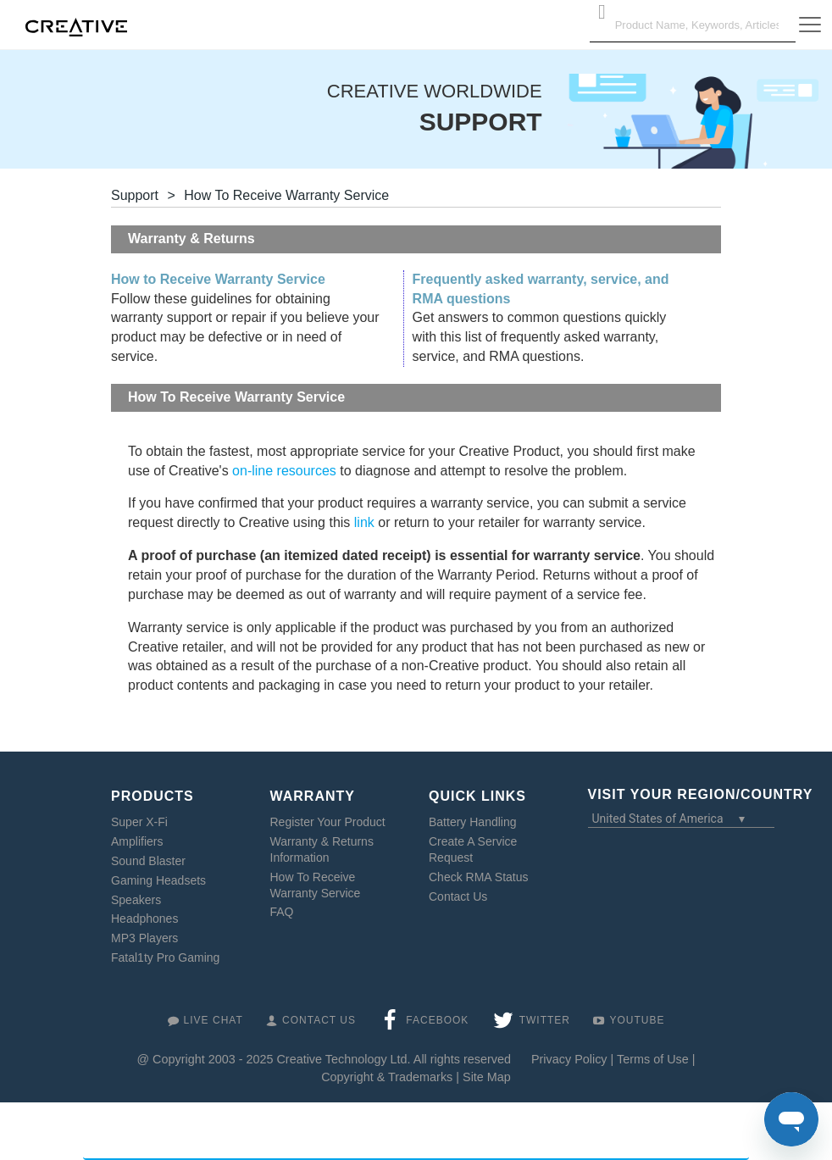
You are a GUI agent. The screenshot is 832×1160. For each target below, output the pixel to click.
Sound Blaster (148, 861)
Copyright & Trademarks (386, 1077)
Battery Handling (473, 822)
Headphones (144, 918)
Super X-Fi (139, 822)
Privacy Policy (569, 1059)
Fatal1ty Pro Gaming (165, 957)
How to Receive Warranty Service (218, 279)
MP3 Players (144, 938)
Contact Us (458, 896)
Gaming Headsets (158, 880)
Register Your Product (327, 822)
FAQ (282, 912)
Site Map (487, 1077)
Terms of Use (653, 1059)
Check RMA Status (479, 877)
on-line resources (284, 470)
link (364, 522)
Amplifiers (137, 841)
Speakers (136, 900)
